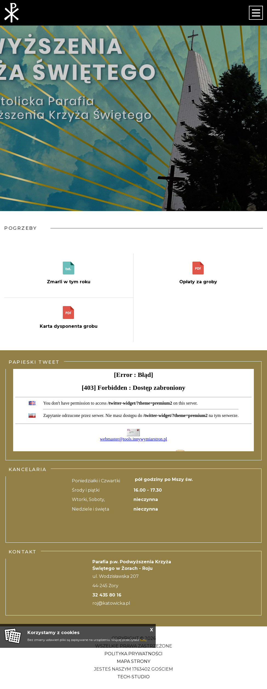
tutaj (143, 640)
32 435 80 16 (106, 595)
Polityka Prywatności (133, 653)
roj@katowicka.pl (111, 603)
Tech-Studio (133, 676)
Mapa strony (133, 661)
